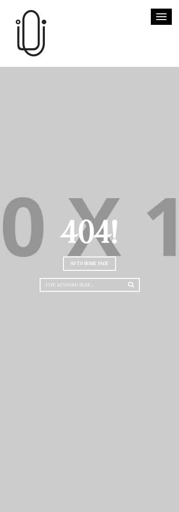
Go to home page (90, 263)
